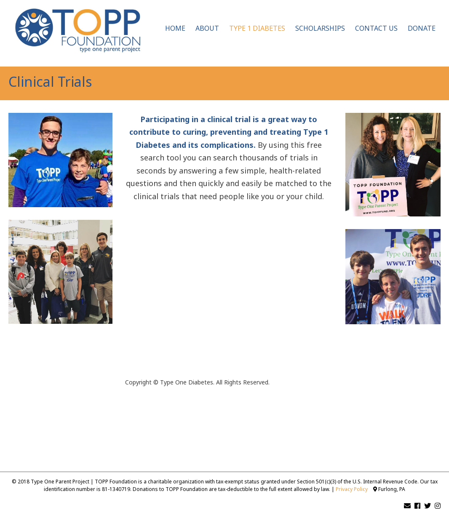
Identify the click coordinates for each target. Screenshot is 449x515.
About (207, 28)
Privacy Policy (352, 489)
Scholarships (320, 28)
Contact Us (376, 28)
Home (175, 28)
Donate (422, 28)
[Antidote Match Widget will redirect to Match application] (229, 300)
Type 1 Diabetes (257, 28)
